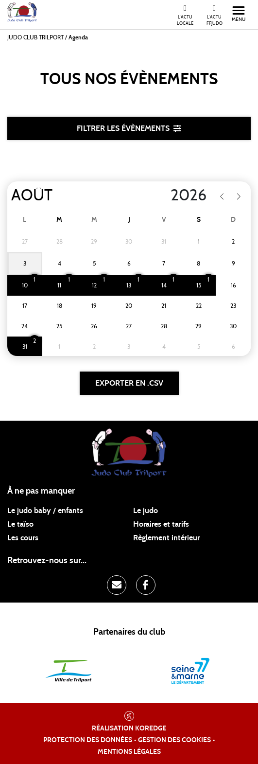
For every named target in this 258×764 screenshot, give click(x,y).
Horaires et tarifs (161, 524)
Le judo (145, 511)
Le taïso (20, 524)
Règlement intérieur (166, 538)
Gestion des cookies (174, 740)
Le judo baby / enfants (45, 511)
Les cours (22, 538)
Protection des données (87, 740)
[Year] (163, 195)
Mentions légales (129, 751)
